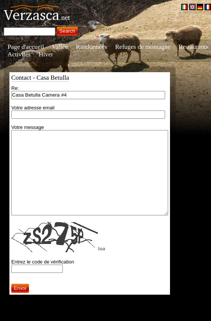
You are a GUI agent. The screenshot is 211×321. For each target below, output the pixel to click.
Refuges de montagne (142, 46)
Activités (19, 54)
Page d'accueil (26, 46)
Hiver (46, 54)
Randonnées (91, 46)
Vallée (60, 46)
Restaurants (193, 46)
